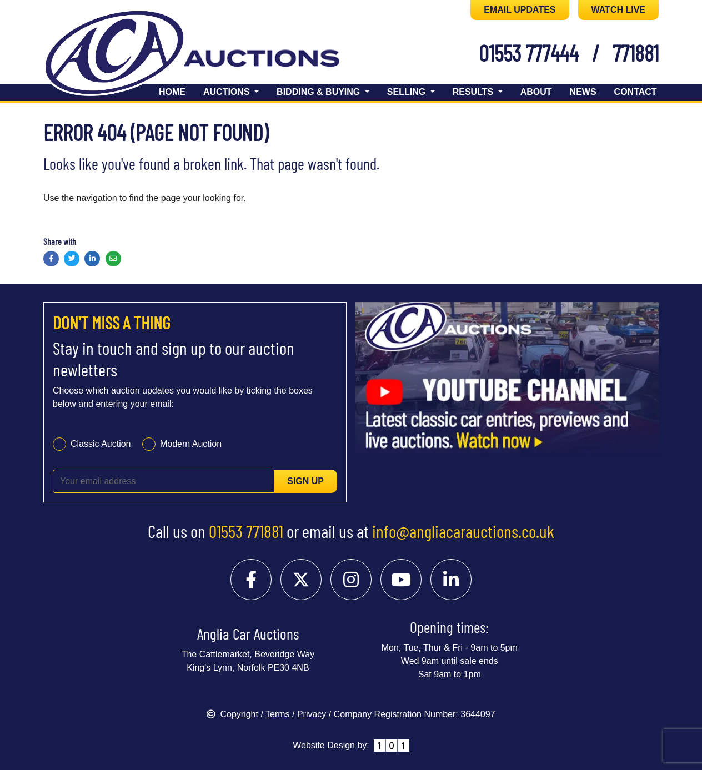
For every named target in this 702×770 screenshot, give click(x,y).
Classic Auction (101, 444)
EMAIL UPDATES (519, 9)
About (536, 92)
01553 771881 (246, 530)
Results (474, 92)
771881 (636, 52)
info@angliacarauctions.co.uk (463, 530)
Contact (635, 92)
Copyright (232, 714)
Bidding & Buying (320, 92)
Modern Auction (191, 444)
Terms (277, 714)
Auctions (227, 92)
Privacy (311, 714)
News (583, 92)
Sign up (305, 481)
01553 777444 (529, 52)
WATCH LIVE (618, 9)
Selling (407, 92)
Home (172, 92)
